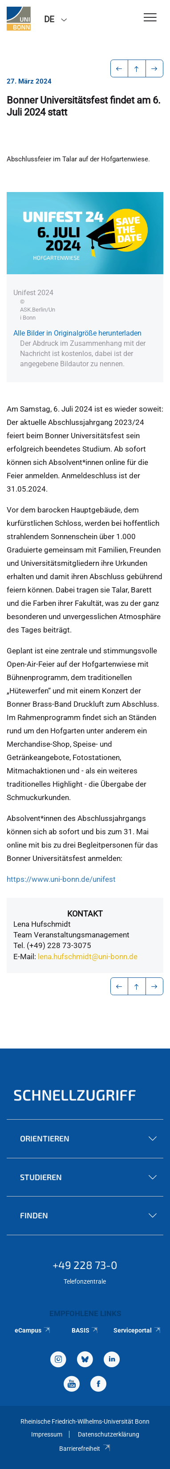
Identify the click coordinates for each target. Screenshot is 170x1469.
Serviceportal (137, 1330)
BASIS (85, 1330)
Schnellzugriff (74, 1094)
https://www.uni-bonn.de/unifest (61, 879)
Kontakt (85, 913)
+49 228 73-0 (85, 1264)
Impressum (46, 1434)
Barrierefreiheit (84, 1448)
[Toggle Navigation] (150, 18)
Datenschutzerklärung (108, 1434)
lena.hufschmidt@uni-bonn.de (88, 956)
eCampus (33, 1330)
